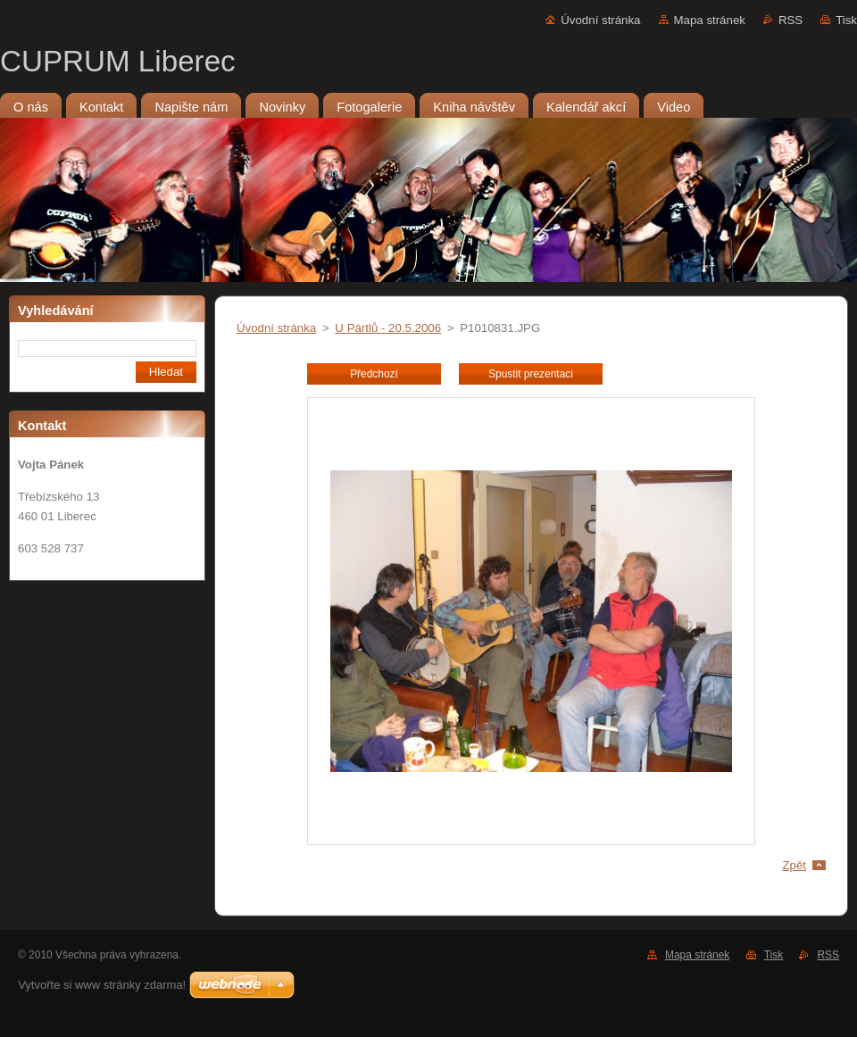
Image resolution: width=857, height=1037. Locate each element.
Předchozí (374, 374)
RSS (790, 20)
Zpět (794, 865)
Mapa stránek (709, 20)
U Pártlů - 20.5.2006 (388, 328)
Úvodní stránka (600, 20)
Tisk (846, 20)
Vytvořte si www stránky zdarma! (102, 984)
